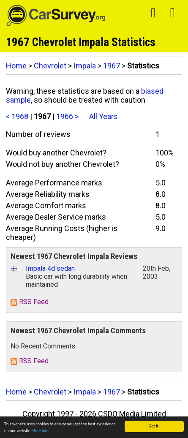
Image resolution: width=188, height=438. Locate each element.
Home (16, 65)
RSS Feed (30, 302)
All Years (103, 116)
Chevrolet (50, 65)
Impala (85, 65)
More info (40, 431)
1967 (111, 65)
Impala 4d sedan (50, 268)
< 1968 (17, 116)
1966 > (67, 116)
